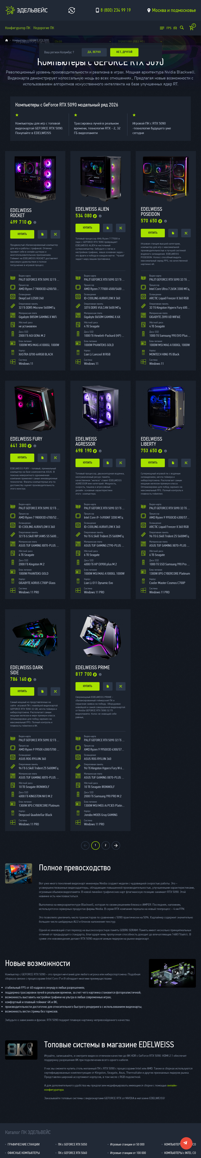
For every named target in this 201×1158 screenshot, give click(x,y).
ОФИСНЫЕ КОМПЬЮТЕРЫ (24, 1153)
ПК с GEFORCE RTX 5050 (72, 1144)
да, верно (95, 52)
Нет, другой (126, 52)
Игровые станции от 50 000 (127, 1144)
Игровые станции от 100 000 (128, 1153)
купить (22, 234)
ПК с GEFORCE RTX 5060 (72, 1153)
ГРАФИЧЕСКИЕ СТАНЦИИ (24, 1144)
